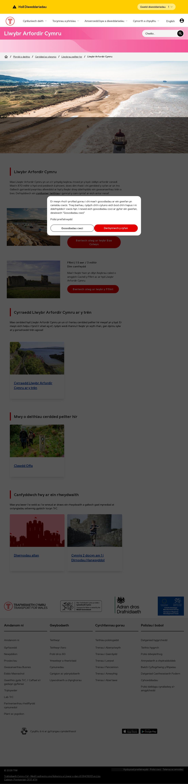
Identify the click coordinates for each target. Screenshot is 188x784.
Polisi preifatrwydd (61, 219)
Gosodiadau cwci (71, 228)
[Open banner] (156, 7)
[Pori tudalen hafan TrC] (10, 22)
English (170, 21)
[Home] (6, 57)
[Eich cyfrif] (182, 21)
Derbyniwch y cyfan (117, 228)
